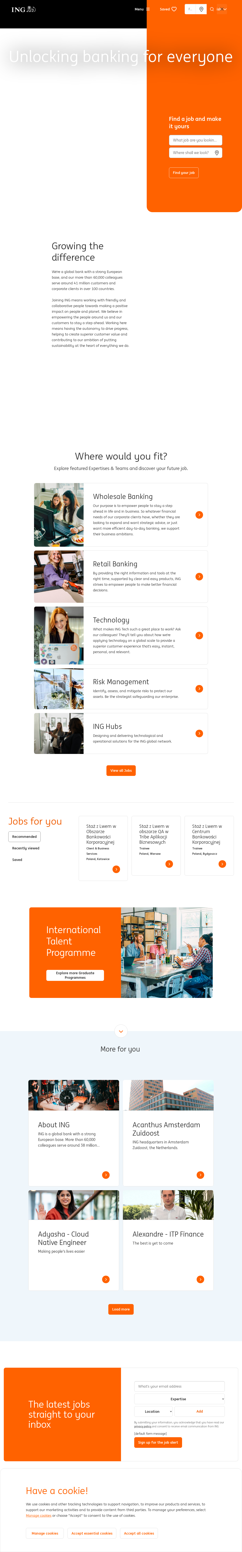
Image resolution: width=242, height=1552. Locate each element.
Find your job (184, 172)
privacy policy (143, 1426)
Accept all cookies (139, 1533)
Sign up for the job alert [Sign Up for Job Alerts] (158, 1442)
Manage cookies (38, 1516)
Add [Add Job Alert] (199, 1411)
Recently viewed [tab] (25, 848)
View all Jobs (121, 770)
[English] (218, 9)
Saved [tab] (17, 859)
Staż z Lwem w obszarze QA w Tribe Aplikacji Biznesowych (154, 834)
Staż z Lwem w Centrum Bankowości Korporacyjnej (207, 834)
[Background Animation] (76, 106)
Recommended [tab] (24, 836)
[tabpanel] (156, 848)
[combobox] (195, 153)
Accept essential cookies (91, 1533)
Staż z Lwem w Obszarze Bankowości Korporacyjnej (101, 834)
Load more (121, 1309)
